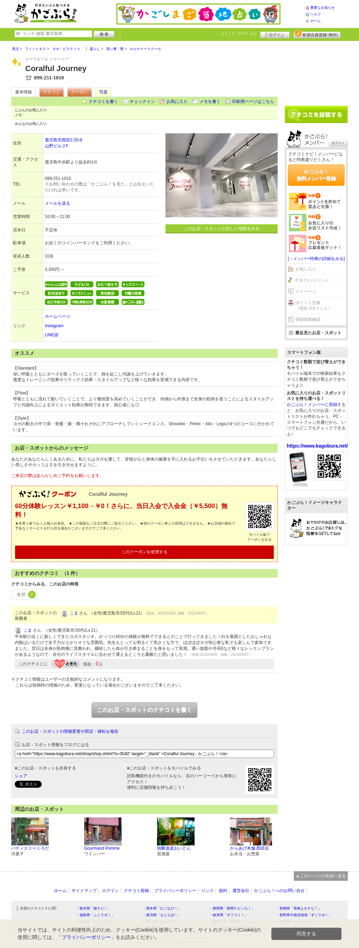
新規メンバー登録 (317, 33)
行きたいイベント (312, 280)
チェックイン (142, 101)
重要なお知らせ (322, 7)
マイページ (305, 291)
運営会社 (240, 890)
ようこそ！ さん (239, 33)
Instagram (54, 325)
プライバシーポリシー (175, 890)
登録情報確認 (307, 319)
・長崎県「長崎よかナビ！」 (298, 908)
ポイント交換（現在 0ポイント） (313, 305)
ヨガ (26, 594)
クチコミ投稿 (136, 890)
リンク (207, 890)
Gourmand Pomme (102, 848)
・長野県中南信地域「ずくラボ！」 (304, 915)
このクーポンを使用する (144, 551)
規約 (223, 890)
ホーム (315, 21)
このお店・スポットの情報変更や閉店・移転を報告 (70, 731)
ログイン (275, 33)
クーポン (79, 92)
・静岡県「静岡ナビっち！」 (232, 908)
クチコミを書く (103, 101)
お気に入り (177, 101)
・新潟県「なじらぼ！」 (162, 915)
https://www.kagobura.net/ (317, 446)
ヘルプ (315, 14)
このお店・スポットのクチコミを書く (144, 710)
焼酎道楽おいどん (174, 848)
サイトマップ (84, 890)
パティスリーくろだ (30, 848)
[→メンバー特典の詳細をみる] (316, 258)
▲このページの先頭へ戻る (321, 875)
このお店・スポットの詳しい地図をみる (221, 228)
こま (74, 613)
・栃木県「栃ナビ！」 (93, 908)
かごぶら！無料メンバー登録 (316, 175)
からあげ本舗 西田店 (249, 848)
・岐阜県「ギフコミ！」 (228, 915)
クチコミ (51, 92)
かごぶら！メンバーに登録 (312, 404)
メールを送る (57, 203)
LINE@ (52, 334)
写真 (103, 92)
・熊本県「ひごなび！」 (162, 908)
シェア (21, 775)
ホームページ (57, 316)
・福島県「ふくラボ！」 (95, 915)
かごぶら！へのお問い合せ (279, 890)
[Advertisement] (316, 70)
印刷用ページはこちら (253, 101)
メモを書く (210, 101)
